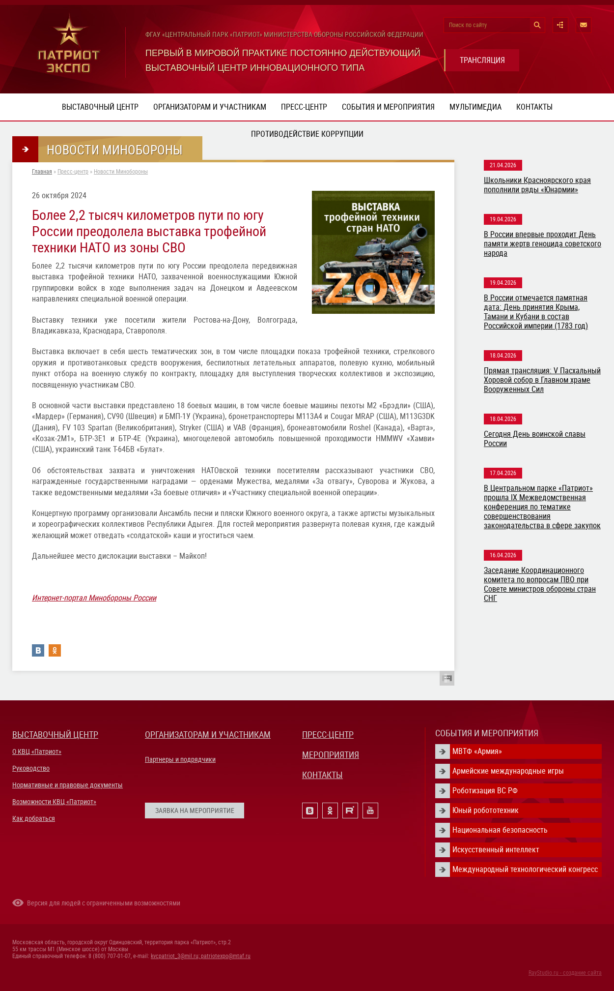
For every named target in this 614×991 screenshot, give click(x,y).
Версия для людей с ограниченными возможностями (103, 903)
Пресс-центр (304, 107)
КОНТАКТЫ (322, 775)
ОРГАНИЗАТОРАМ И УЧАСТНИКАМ (208, 734)
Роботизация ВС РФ (485, 790)
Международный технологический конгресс (525, 869)
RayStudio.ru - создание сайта (565, 972)
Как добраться (33, 818)
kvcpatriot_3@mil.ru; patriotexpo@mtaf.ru (201, 956)
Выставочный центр (100, 107)
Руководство (31, 768)
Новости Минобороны (121, 171)
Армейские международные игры (508, 771)
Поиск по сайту (468, 25)
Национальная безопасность (500, 830)
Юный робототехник (485, 810)
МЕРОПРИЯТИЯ (330, 755)
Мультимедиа (475, 107)
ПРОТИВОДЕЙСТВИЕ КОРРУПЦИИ (307, 134)
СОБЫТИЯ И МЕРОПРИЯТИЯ (486, 733)
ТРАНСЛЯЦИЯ (482, 60)
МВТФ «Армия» (477, 751)
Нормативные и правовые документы (67, 785)
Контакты (534, 107)
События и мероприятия (388, 107)
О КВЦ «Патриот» (36, 751)
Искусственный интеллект (495, 849)
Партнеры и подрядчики (180, 759)
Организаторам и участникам (209, 107)
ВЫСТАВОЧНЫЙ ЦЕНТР (55, 734)
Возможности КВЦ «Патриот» (54, 802)
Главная (42, 171)
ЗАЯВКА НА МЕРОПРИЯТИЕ (194, 810)
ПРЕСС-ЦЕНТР (328, 734)
